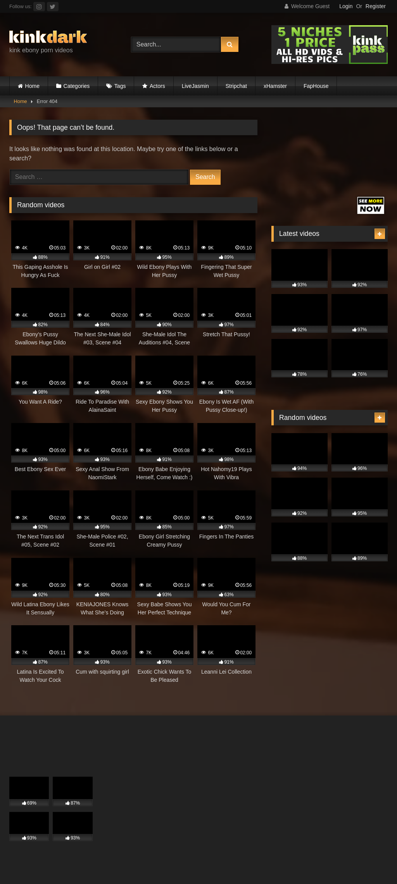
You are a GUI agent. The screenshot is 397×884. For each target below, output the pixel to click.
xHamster (275, 86)
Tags (120, 86)
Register (376, 6)
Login (345, 6)
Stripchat (236, 86)
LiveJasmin (195, 86)
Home (32, 86)
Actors (157, 86)
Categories (77, 86)
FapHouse (316, 86)
